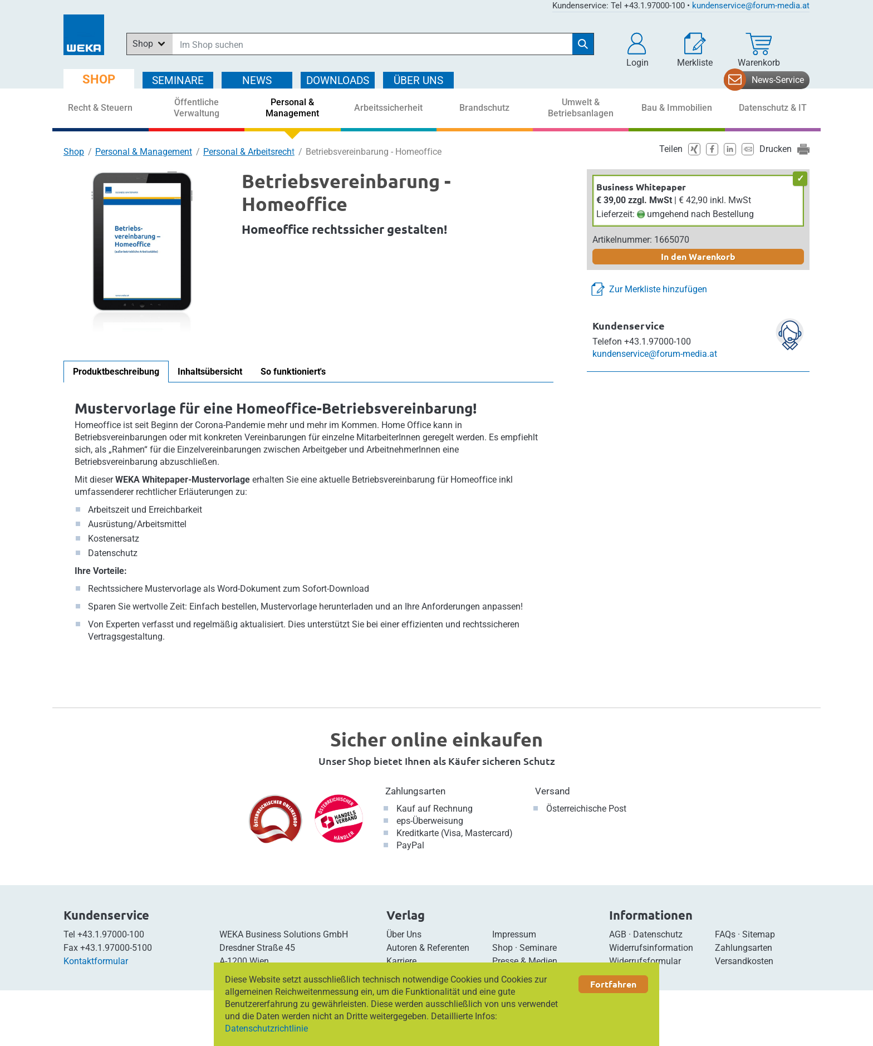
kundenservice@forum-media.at (751, 6)
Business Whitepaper (641, 187)
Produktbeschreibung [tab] (116, 371)
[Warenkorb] (758, 50)
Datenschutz (658, 934)
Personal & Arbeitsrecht (249, 151)
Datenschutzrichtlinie (266, 1028)
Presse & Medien (524, 961)
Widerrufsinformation (651, 947)
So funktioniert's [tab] (293, 371)
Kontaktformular (95, 961)
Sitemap (758, 934)
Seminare (538, 947)
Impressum (514, 934)
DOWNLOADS (337, 80)
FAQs (725, 934)
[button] (637, 50)
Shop (73, 151)
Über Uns (403, 934)
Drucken (775, 149)
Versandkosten (744, 961)
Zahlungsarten (415, 791)
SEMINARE (178, 80)
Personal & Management (143, 151)
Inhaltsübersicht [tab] (210, 371)
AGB (617, 934)
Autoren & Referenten (427, 947)
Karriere (401, 961)
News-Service (778, 80)
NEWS (257, 80)
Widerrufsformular (645, 961)
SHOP (98, 79)
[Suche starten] (583, 44)
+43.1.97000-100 (110, 934)
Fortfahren (613, 984)
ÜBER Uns (418, 80)
